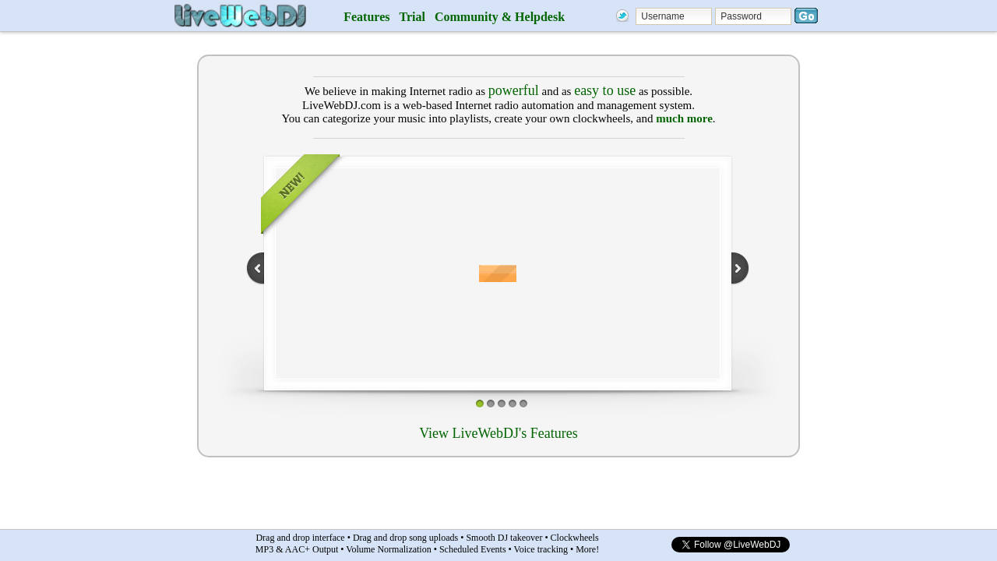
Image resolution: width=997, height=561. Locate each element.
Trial (412, 16)
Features (366, 16)
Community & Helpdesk (500, 16)
